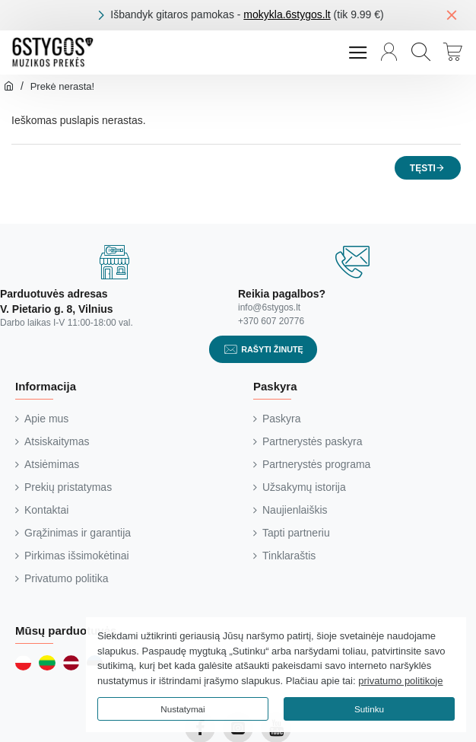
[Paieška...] (421, 52)
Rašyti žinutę (272, 349)
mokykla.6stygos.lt (286, 14)
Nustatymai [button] (182, 709)
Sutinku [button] (369, 709)
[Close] (451, 14)
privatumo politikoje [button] (400, 680)
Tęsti (423, 168)
